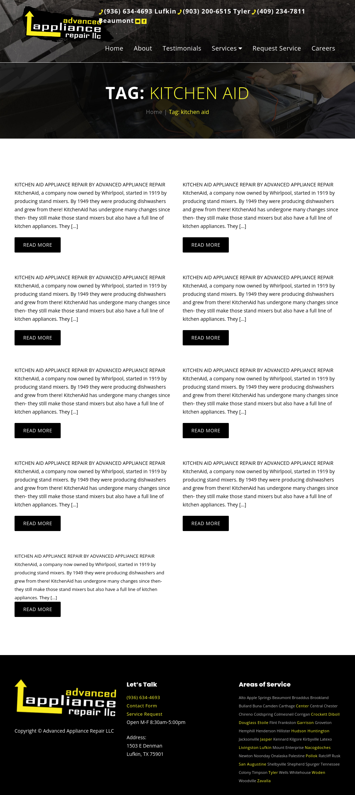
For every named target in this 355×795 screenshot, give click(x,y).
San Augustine (253, 764)
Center (302, 705)
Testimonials (182, 48)
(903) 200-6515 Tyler (217, 11)
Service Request (144, 714)
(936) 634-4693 (143, 697)
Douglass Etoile (254, 722)
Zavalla (264, 780)
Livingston (249, 747)
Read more (37, 244)
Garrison (305, 722)
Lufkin (266, 747)
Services (224, 48)
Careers (323, 48)
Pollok (312, 755)
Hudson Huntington (310, 730)
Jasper (266, 739)
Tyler (273, 772)
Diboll (334, 714)
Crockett (319, 714)
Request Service (276, 48)
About (143, 48)
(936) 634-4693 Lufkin (140, 11)
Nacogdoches (318, 747)
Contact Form (142, 706)
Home (114, 48)
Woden (318, 772)
